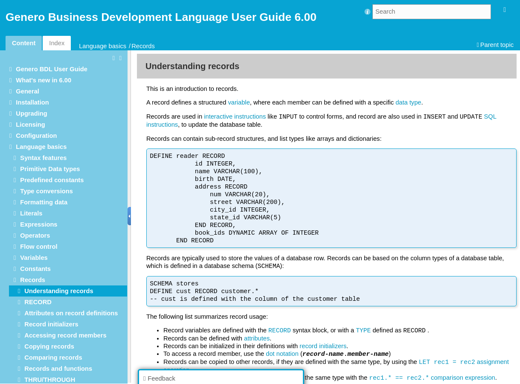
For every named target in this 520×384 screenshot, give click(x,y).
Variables (33, 257)
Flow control (38, 246)
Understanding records (58, 291)
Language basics (102, 46)
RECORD (38, 302)
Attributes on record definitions (71, 313)
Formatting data (43, 202)
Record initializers (51, 324)
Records (143, 46)
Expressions (38, 224)
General (27, 91)
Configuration (36, 135)
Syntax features (43, 157)
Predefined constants (52, 180)
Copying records (49, 346)
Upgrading (31, 113)
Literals (31, 213)
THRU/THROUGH (49, 379)
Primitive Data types (50, 169)
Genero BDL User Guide (51, 69)
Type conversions (46, 191)
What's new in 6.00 (43, 80)
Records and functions (58, 368)
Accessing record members (65, 335)
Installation (32, 102)
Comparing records (53, 357)
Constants (35, 268)
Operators (35, 235)
